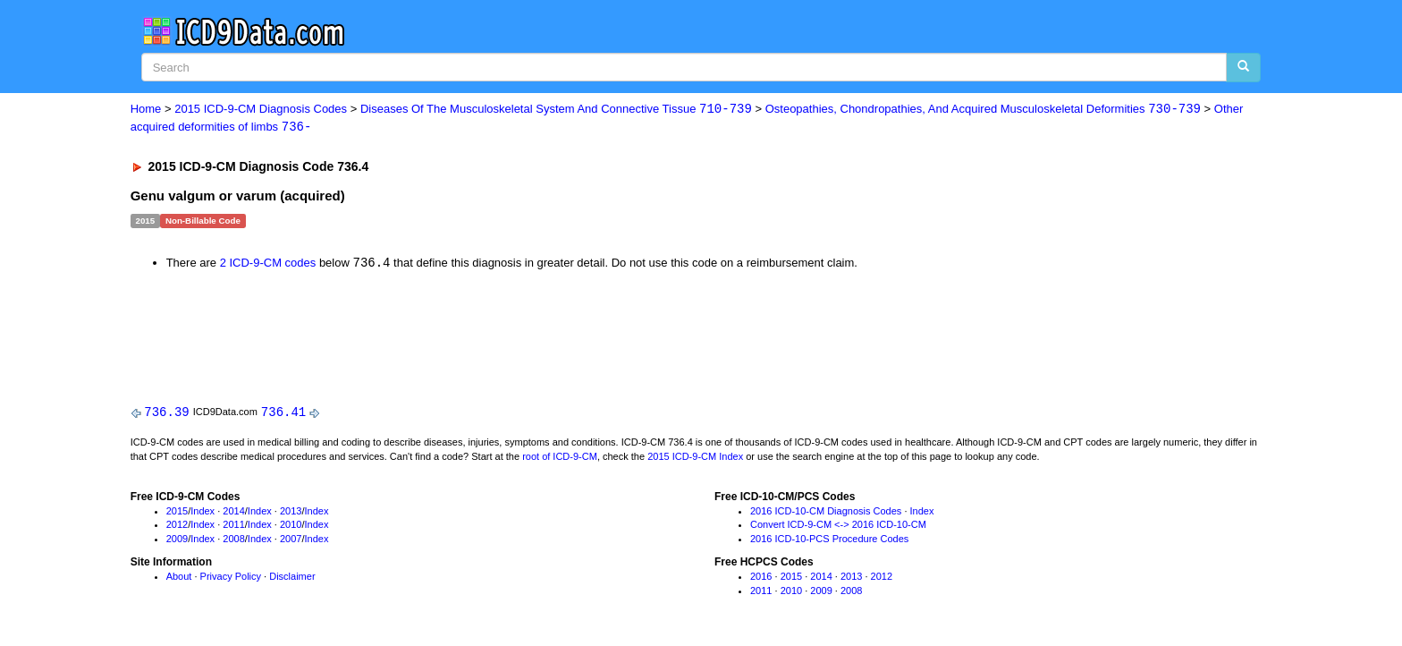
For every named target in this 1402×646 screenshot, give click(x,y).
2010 (290, 527)
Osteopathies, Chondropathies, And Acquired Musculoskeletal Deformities (983, 109)
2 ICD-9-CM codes (268, 264)
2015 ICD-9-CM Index (695, 458)
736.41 (283, 413)
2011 (233, 527)
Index (202, 512)
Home (146, 109)
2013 (290, 512)
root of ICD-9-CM (559, 458)
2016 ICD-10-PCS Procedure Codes (829, 540)
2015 (177, 512)
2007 (290, 540)
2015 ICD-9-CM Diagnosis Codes (260, 109)
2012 (177, 527)
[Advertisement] (449, 334)
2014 (233, 512)
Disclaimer (292, 578)
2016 (761, 578)
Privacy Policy (230, 578)
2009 (177, 540)
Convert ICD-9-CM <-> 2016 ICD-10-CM (838, 527)
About (179, 578)
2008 (233, 540)
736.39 (166, 413)
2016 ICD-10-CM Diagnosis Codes (825, 512)
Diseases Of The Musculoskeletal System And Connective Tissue (556, 109)
